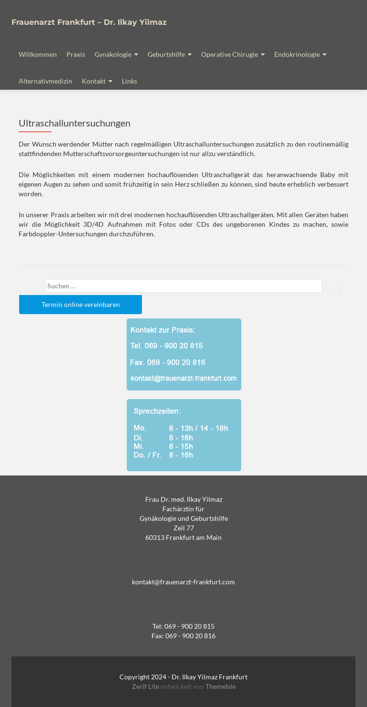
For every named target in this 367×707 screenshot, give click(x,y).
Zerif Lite (146, 686)
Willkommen (38, 54)
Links (129, 81)
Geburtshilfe (166, 54)
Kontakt (94, 81)
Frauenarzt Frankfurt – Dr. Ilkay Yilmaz (89, 22)
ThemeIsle (220, 686)
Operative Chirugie (229, 54)
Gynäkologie (113, 54)
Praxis (75, 54)
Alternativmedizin (45, 81)
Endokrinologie (297, 54)
